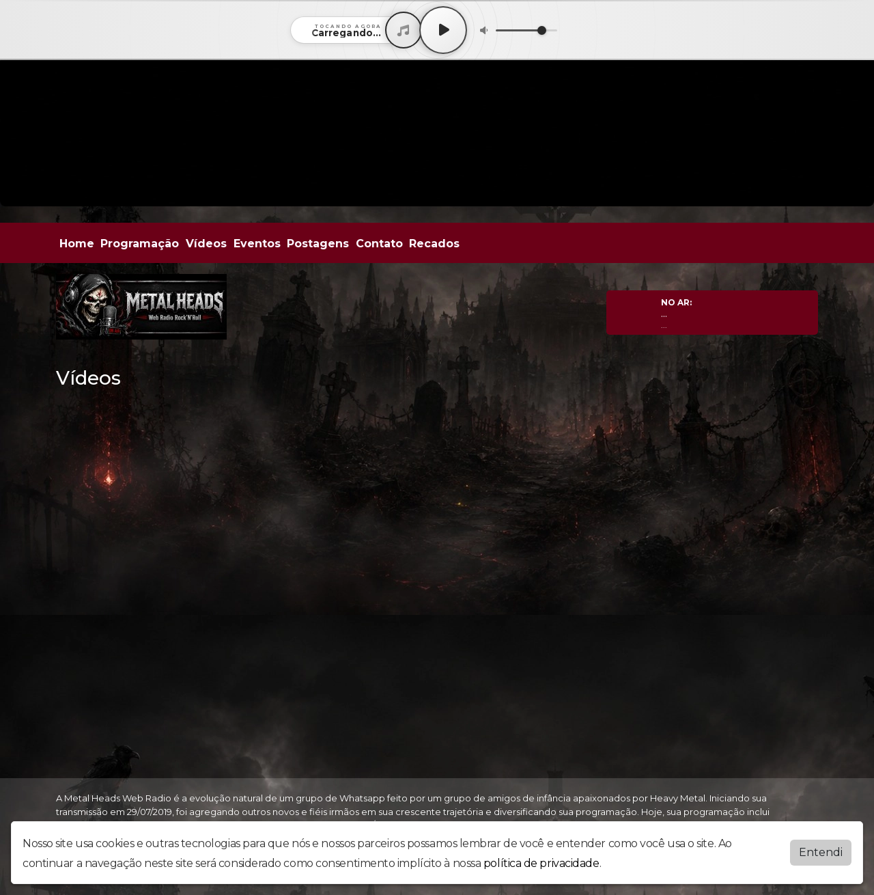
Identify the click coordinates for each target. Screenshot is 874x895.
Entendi (821, 852)
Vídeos (206, 243)
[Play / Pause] (443, 30)
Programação (139, 243)
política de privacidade (541, 863)
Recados (434, 243)
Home (76, 243)
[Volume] (526, 30)
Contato (379, 243)
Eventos (257, 243)
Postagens (318, 243)
